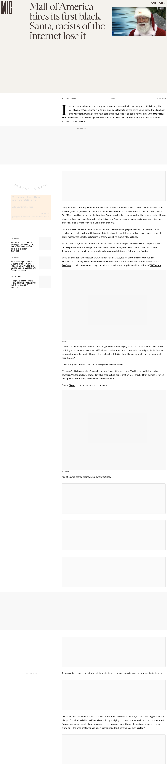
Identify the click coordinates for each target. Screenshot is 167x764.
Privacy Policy (15, 219)
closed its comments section (98, 261)
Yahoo (72, 385)
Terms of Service (43, 218)
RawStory (66, 265)
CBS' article (155, 265)
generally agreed (88, 114)
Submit (45, 215)
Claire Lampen (70, 98)
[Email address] (31, 208)
